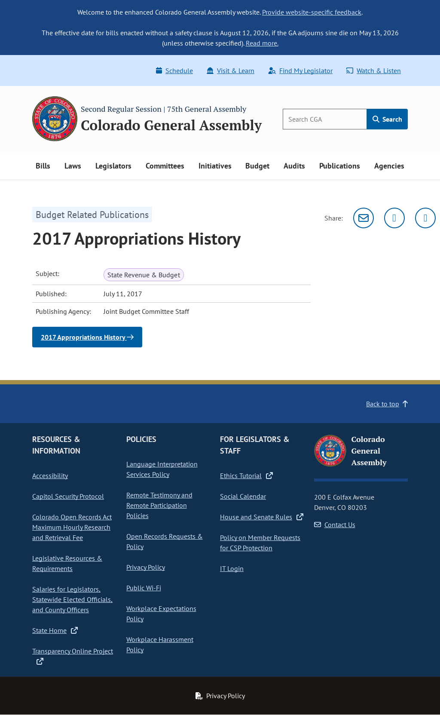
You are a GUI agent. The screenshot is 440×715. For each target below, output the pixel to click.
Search (387, 119)
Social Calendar (243, 496)
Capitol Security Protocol (68, 496)
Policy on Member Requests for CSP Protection (260, 542)
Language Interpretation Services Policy (162, 469)
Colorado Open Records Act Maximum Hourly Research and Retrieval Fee (72, 527)
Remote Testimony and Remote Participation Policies (159, 505)
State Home (55, 630)
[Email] (363, 218)
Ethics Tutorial (246, 475)
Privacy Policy (145, 567)
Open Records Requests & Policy (164, 541)
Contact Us (334, 524)
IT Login (232, 568)
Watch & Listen (373, 70)
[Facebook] (425, 218)
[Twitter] (394, 218)
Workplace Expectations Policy (161, 613)
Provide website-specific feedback (311, 12)
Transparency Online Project (72, 656)
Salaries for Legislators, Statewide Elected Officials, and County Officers (72, 599)
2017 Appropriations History (87, 337)
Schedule (174, 70)
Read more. (262, 43)
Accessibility (50, 475)
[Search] (325, 119)
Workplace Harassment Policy (159, 644)
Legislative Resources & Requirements (67, 563)
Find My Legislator (300, 70)
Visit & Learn (230, 70)
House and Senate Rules (261, 516)
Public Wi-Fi (143, 587)
